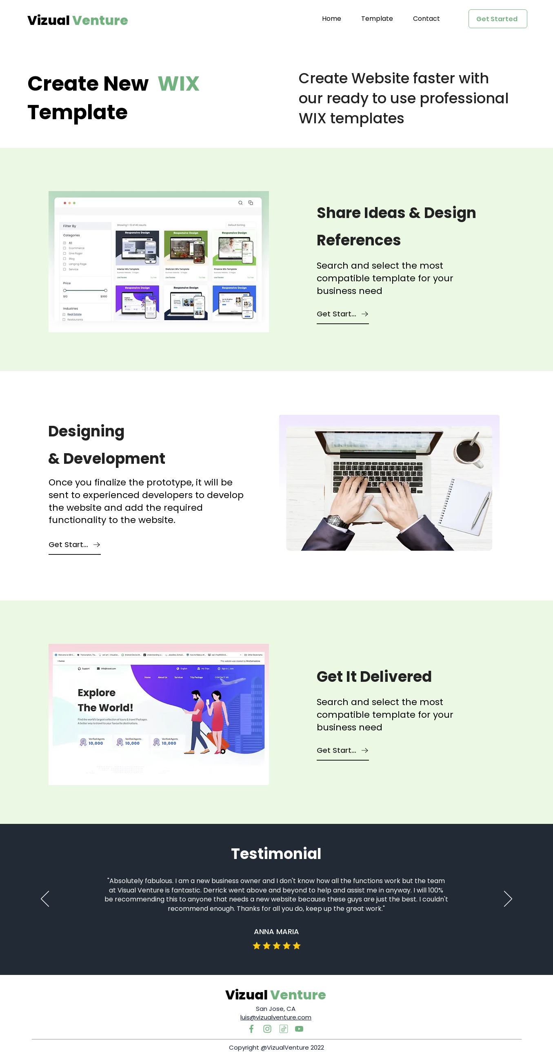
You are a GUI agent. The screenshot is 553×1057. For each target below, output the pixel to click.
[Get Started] (498, 18)
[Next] (508, 899)
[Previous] (45, 899)
